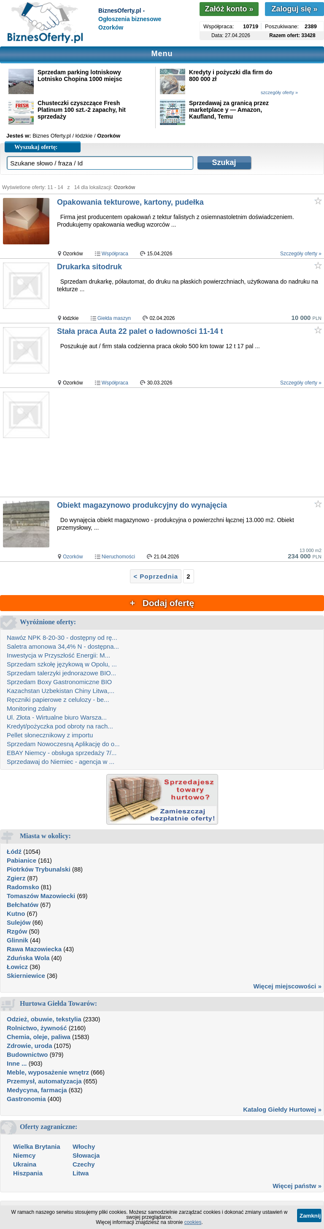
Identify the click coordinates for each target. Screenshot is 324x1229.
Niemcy (24, 1155)
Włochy (84, 1146)
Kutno (16, 913)
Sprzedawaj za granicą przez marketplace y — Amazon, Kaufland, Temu (229, 110)
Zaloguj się (294, 9)
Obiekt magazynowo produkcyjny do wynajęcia (142, 505)
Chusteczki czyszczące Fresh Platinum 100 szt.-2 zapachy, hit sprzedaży (82, 110)
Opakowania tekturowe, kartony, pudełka (130, 202)
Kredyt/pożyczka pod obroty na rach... (60, 726)
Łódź (14, 851)
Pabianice (21, 860)
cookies (193, 1222)
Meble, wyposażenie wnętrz (48, 1072)
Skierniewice (26, 975)
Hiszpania (28, 1173)
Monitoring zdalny (32, 708)
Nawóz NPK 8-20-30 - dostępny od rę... (62, 637)
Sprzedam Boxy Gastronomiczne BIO (59, 681)
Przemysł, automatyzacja (44, 1081)
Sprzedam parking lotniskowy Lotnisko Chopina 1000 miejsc (80, 75)
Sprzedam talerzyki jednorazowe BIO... (61, 673)
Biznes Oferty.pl (51, 136)
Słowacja (86, 1155)
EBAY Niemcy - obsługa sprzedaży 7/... (61, 752)
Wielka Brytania (36, 1146)
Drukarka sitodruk (89, 267)
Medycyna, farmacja (37, 1090)
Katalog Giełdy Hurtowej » (282, 1109)
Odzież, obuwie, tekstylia (44, 1019)
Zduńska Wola (28, 957)
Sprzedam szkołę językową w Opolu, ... (62, 664)
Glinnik (17, 940)
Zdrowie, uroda (29, 1045)
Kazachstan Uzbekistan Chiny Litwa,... (60, 690)
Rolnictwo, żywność (37, 1027)
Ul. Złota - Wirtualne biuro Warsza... (57, 717)
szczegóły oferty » (279, 92)
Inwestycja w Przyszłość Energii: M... (58, 655)
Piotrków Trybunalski (38, 869)
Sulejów (19, 922)
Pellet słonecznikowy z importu (50, 735)
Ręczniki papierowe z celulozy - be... (58, 699)
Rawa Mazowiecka (34, 949)
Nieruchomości (118, 557)
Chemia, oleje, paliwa (38, 1036)
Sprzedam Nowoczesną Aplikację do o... (63, 743)
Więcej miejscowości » (287, 986)
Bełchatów (22, 904)
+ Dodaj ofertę (162, 603)
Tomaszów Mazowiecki (41, 895)
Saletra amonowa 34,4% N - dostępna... (63, 646)
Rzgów (17, 931)
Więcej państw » (297, 1185)
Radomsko (23, 887)
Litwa (81, 1173)
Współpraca (115, 254)
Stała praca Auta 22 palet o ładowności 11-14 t (140, 331)
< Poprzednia (155, 576)
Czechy (84, 1164)
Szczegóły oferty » (300, 254)
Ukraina (24, 1164)
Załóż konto (229, 9)
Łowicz (17, 966)
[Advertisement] (190, 442)
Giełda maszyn (114, 318)
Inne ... (17, 1063)
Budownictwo (27, 1054)
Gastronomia (26, 1098)
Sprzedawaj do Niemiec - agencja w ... (60, 761)
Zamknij (310, 1216)
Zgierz (16, 878)
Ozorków (73, 557)
